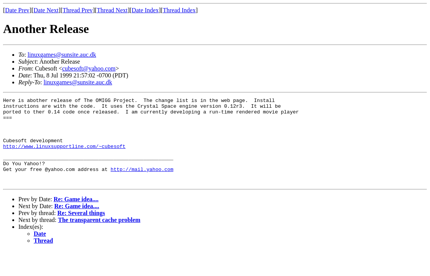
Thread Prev (77, 10)
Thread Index (179, 10)
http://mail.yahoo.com (142, 184)
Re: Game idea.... (76, 216)
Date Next (46, 10)
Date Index (145, 10)
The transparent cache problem (99, 237)
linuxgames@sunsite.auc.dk (62, 54)
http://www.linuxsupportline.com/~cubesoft (64, 156)
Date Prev (17, 10)
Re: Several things (81, 230)
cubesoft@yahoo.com (89, 68)
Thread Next (112, 10)
